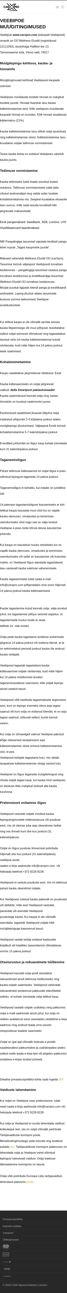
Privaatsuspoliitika (13, 1219)
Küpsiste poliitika (12, 1226)
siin (12, 1146)
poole (29, 1181)
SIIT (61, 1079)
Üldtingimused (11, 1239)
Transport (8, 1232)
